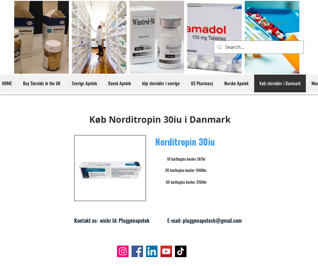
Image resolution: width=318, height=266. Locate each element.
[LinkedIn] (152, 251)
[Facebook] (137, 251)
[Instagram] (123, 251)
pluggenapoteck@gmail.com (212, 220)
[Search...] (258, 47)
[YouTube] (166, 251)
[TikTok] (180, 251)
